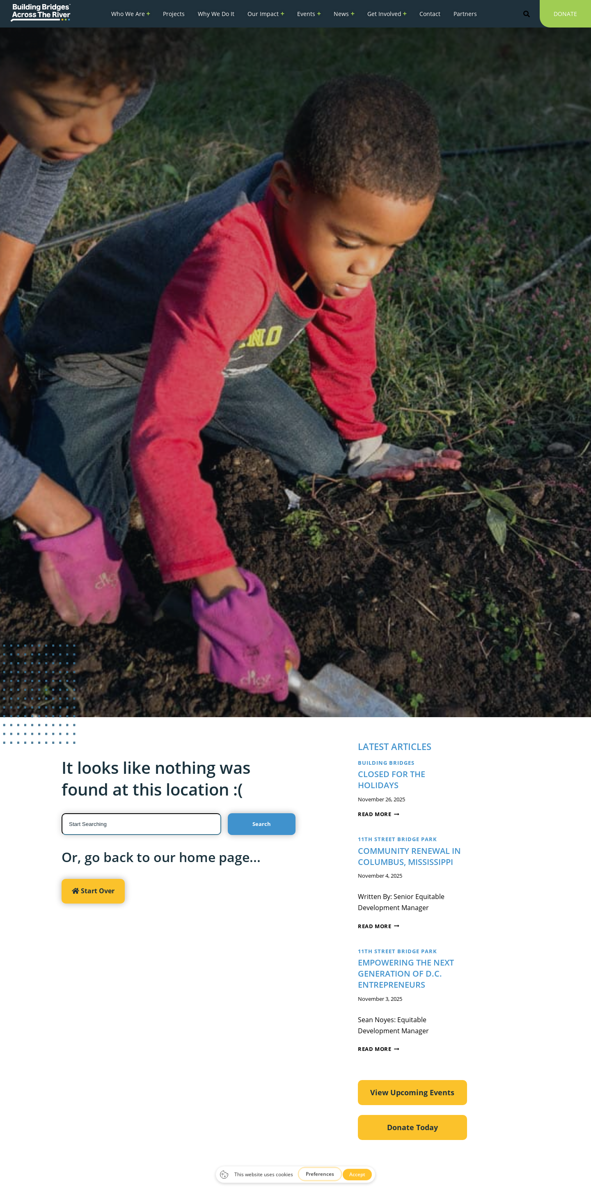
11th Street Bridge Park (397, 839)
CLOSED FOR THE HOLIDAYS (391, 779)
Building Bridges (386, 762)
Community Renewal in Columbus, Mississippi (409, 856)
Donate (565, 16)
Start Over (93, 890)
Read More (378, 814)
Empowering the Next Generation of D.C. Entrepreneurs (406, 973)
